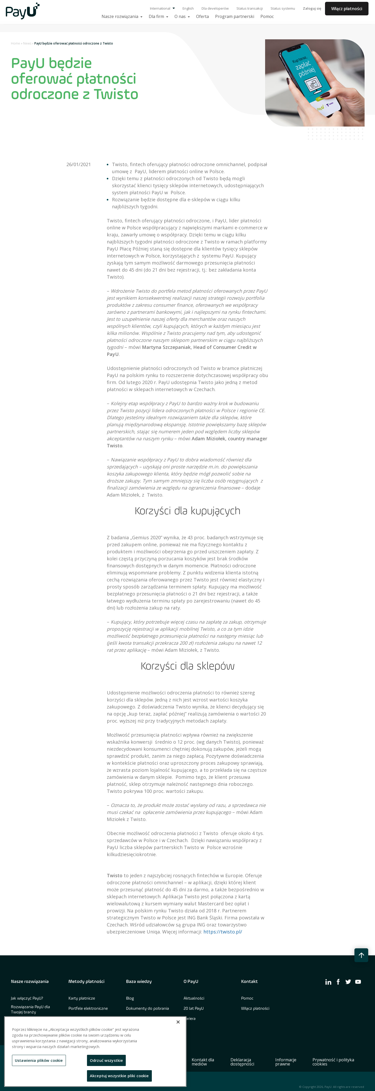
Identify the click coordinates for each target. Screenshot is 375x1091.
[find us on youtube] (358, 982)
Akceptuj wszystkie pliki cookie (119, 1075)
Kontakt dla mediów (203, 1062)
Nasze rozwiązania (30, 981)
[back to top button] (361, 955)
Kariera (190, 1019)
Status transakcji (249, 8)
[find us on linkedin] (328, 982)
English (188, 8)
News (27, 43)
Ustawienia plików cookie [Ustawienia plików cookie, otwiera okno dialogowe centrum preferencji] (39, 1060)
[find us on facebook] (338, 982)
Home (15, 43)
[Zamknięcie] (178, 1022)
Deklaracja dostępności (242, 1062)
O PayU (191, 981)
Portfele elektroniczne (88, 1009)
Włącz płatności (346, 8)
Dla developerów (215, 8)
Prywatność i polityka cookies (333, 1062)
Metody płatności (86, 981)
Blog (130, 998)
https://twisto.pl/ (222, 932)
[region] (95, 1051)
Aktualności (194, 998)
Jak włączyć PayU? (27, 998)
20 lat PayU (194, 1009)
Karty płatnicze (81, 998)
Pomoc (247, 998)
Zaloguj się (312, 8)
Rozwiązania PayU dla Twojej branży (30, 1009)
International (162, 8)
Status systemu (283, 8)
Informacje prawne (285, 1062)
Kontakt (249, 981)
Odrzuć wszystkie (106, 1060)
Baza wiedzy (139, 981)
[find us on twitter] (348, 982)
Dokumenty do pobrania (147, 1009)
